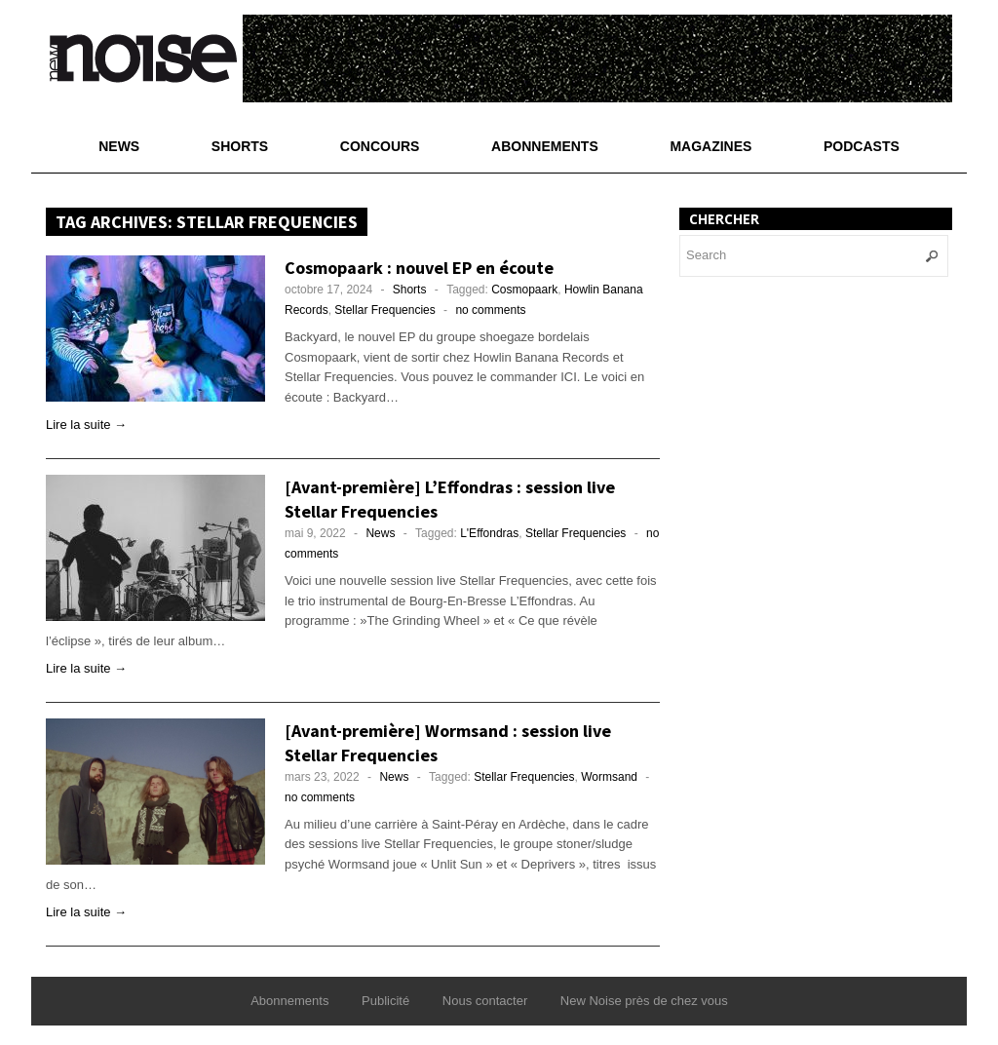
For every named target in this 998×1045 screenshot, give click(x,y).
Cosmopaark (524, 289)
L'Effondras (489, 533)
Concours (380, 146)
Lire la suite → (86, 424)
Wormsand (609, 777)
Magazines (710, 146)
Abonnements (544, 146)
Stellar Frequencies (384, 310)
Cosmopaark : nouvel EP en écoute (419, 267)
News (118, 146)
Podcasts (862, 146)
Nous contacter (484, 1000)
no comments (490, 310)
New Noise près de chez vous (644, 1000)
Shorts (239, 146)
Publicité (385, 1000)
